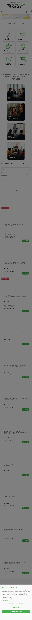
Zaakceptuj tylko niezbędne (16, 603)
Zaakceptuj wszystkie (16, 611)
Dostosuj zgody (16, 607)
